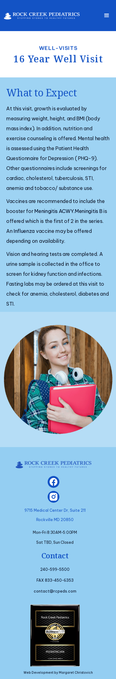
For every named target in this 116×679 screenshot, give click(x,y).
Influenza (24, 231)
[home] (40, 13)
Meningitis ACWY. (54, 211)
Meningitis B (88, 211)
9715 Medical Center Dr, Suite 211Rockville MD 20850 (55, 515)
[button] (106, 15)
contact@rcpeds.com (55, 591)
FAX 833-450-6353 (55, 580)
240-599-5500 (55, 569)
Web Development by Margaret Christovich (58, 673)
